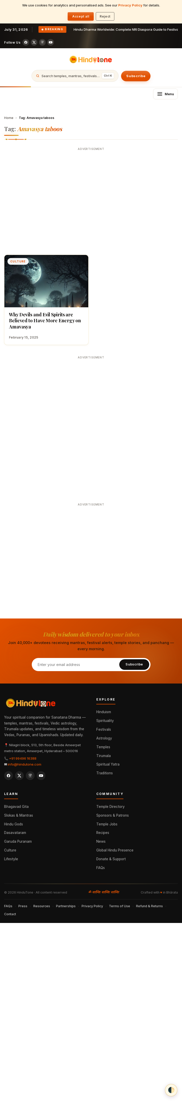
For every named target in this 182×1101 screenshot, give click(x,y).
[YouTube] (50, 42)
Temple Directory (110, 807)
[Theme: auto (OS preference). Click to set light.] (171, 1090)
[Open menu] (165, 94)
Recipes (102, 833)
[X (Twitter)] (34, 42)
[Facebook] (25, 42)
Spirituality (105, 721)
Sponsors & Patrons (112, 815)
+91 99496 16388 (22, 758)
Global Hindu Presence (114, 850)
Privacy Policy (130, 5)
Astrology (104, 738)
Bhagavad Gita (16, 807)
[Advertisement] (48, 201)
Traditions (104, 773)
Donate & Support (111, 859)
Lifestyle (11, 859)
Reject (105, 16)
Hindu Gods (13, 824)
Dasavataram (15, 833)
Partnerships (66, 906)
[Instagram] (42, 42)
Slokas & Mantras (18, 815)
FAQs (100, 868)
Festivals (103, 729)
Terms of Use (119, 906)
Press (22, 906)
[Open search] (75, 76)
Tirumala (103, 756)
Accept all (80, 16)
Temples (103, 747)
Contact (10, 914)
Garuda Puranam (18, 841)
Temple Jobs (106, 824)
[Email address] (75, 664)
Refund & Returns (149, 906)
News (101, 841)
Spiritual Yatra (108, 764)
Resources (41, 906)
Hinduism (103, 712)
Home (8, 118)
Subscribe (135, 76)
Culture (10, 850)
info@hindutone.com (24, 764)
